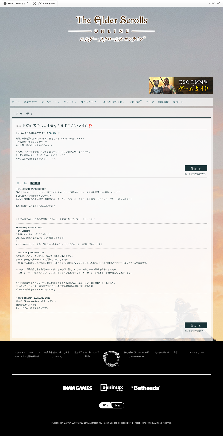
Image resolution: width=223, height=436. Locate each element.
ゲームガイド (50, 101)
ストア (150, 101)
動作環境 (163, 101)
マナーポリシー (196, 352)
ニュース (69, 101)
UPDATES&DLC (114, 101)
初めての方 (216, 3)
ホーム (16, 101)
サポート (178, 101)
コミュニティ (89, 101)
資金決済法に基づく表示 (166, 352)
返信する (196, 168)
